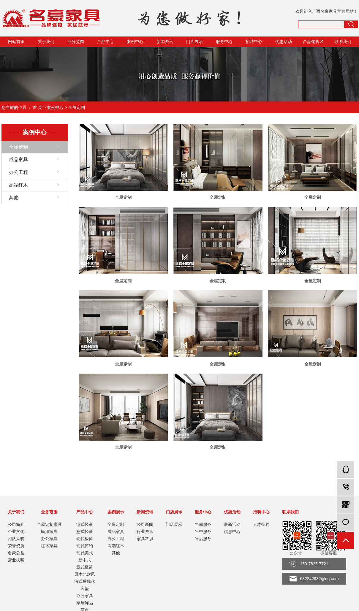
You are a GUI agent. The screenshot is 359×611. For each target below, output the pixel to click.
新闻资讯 (164, 41)
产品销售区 (313, 41)
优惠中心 (232, 531)
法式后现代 (84, 581)
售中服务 (203, 531)
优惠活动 (283, 41)
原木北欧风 (84, 574)
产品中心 (105, 41)
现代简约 (84, 545)
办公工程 (18, 172)
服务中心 (224, 41)
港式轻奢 (84, 524)
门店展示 (194, 41)
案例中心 (135, 41)
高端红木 (18, 185)
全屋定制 (76, 107)
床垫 (84, 588)
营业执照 (16, 560)
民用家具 (49, 531)
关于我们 (46, 41)
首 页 (37, 107)
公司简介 (16, 524)
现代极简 (84, 538)
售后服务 (203, 538)
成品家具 (18, 159)
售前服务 (203, 524)
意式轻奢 (84, 531)
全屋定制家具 (49, 524)
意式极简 (84, 567)
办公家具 (49, 538)
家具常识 (145, 538)
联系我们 (343, 41)
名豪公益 (16, 552)
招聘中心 (254, 41)
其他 (13, 197)
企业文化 (16, 531)
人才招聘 (261, 524)
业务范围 (75, 41)
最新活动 (232, 524)
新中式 (84, 560)
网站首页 (16, 41)
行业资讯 (145, 531)
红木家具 (49, 545)
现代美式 (84, 552)
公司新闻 (145, 524)
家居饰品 (84, 602)
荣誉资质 (16, 545)
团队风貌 (16, 538)
